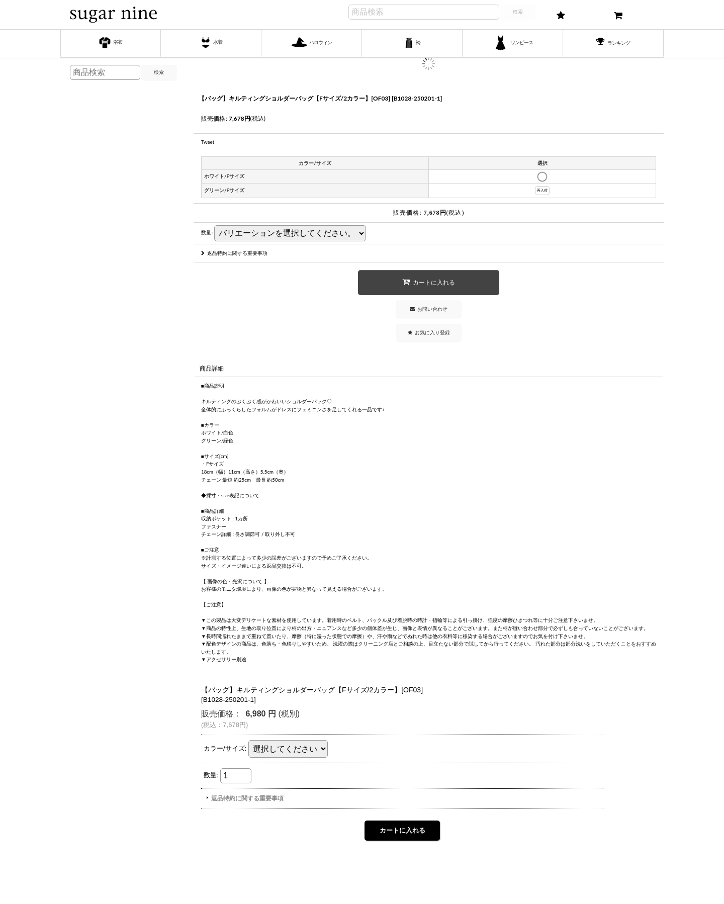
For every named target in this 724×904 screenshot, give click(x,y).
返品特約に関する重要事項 (234, 253)
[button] (429, 332)
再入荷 (542, 190)
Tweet (207, 142)
